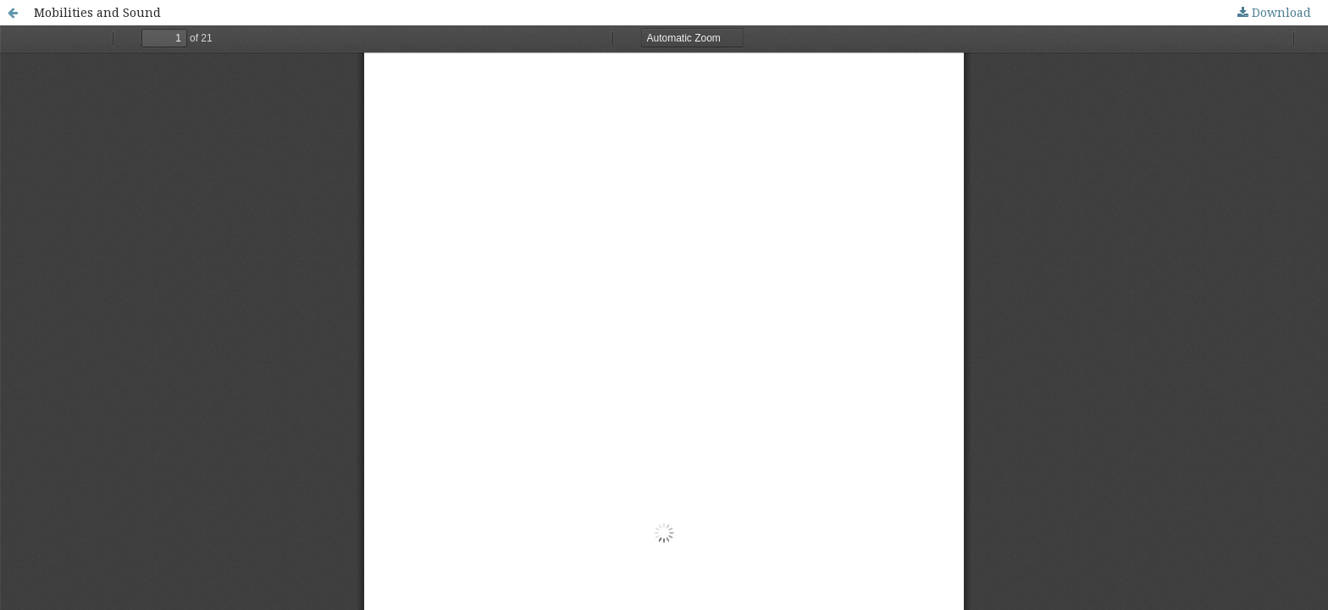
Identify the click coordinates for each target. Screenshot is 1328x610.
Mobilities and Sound (97, 12)
